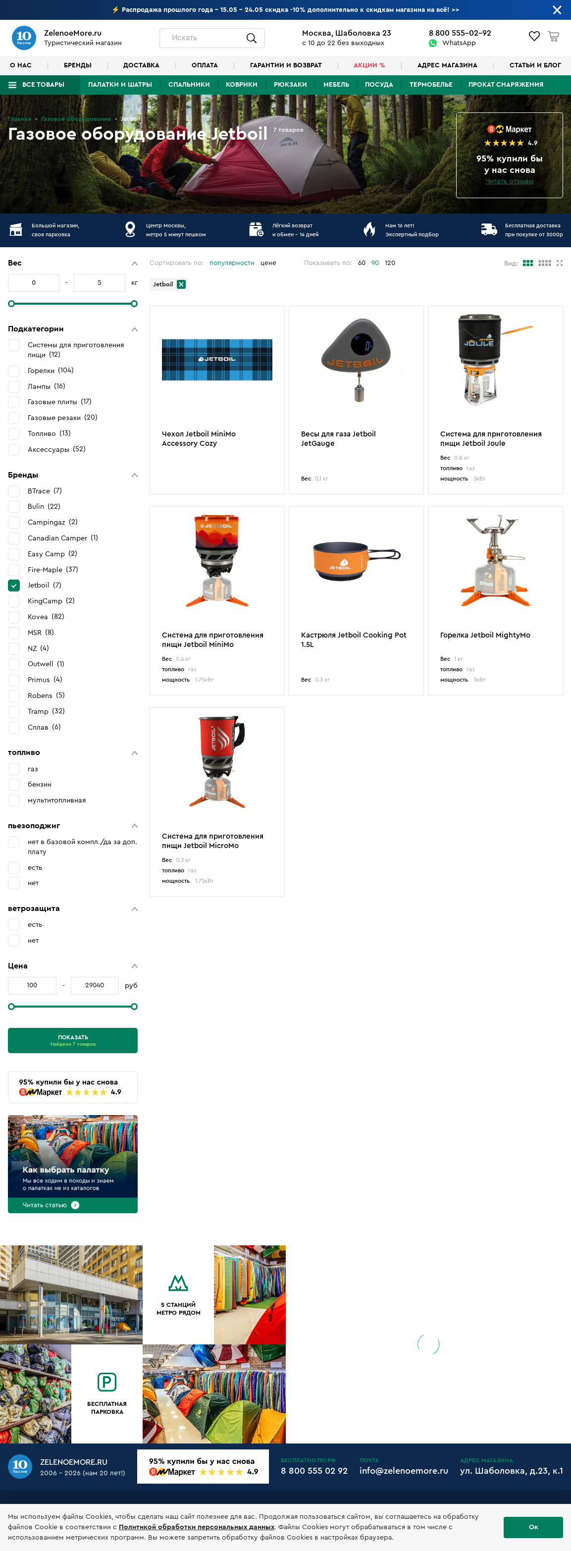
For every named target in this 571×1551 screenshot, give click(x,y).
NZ (38, 648)
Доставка (141, 65)
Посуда (379, 84)
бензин (40, 784)
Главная (19, 119)
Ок (533, 1527)
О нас (21, 65)
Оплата (205, 65)
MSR (41, 633)
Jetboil (44, 585)
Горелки (51, 370)
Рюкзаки (290, 84)
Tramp (46, 711)
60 (361, 263)
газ (33, 769)
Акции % (369, 65)
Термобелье (431, 84)
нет (33, 883)
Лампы (46, 386)
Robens (46, 695)
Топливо (49, 433)
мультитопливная (57, 800)
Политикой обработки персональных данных (196, 1527)
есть (35, 867)
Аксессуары (57, 449)
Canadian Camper (63, 538)
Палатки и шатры (120, 84)
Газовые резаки (63, 418)
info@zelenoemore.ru (404, 1470)
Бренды (78, 65)
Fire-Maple (53, 570)
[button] (73, 263)
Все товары (43, 84)
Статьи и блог (535, 65)
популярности (232, 263)
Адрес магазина (447, 65)
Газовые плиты (60, 402)
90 (375, 263)
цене (268, 263)
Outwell (46, 664)
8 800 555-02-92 (460, 33)
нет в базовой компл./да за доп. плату (82, 847)
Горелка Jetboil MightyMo (485, 635)
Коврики (242, 84)
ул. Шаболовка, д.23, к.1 (511, 1470)
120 (390, 263)
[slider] (11, 303)
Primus (45, 680)
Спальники (189, 84)
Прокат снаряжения (506, 84)
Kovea (46, 617)
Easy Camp (52, 554)
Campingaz (53, 522)
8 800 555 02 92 (314, 1470)
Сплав (44, 727)
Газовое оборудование (76, 119)
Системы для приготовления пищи (76, 350)
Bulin (44, 507)
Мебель (336, 84)
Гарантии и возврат (286, 65)
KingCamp (51, 601)
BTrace (45, 491)
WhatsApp (459, 43)
